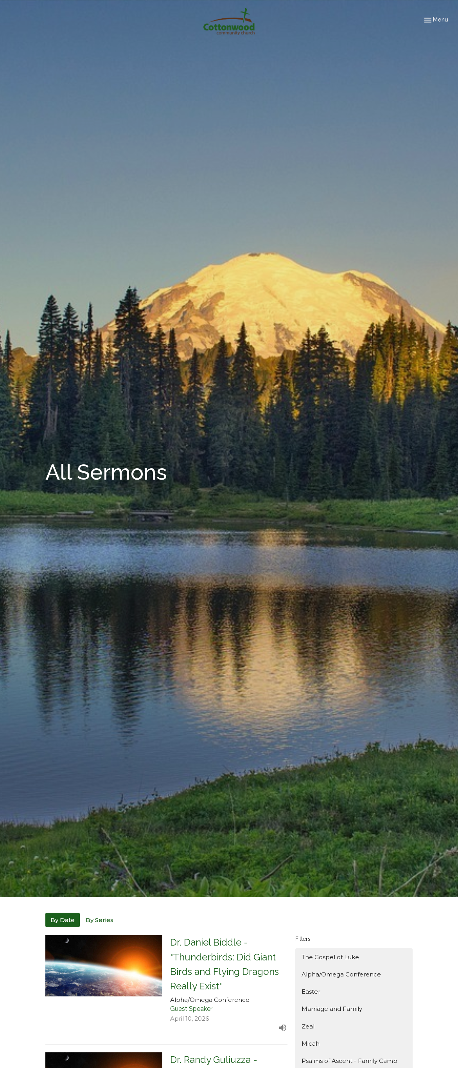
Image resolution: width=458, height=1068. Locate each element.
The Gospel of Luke (330, 957)
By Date (62, 920)
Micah (311, 1043)
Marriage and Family (332, 1008)
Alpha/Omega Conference (341, 974)
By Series (99, 920)
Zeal (308, 1026)
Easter (311, 991)
